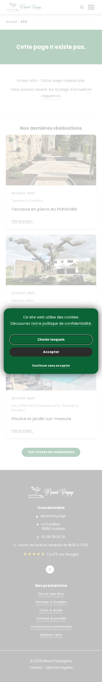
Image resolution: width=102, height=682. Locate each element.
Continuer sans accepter (51, 366)
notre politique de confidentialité (61, 323)
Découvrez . (51, 323)
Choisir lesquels (51, 339)
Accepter (51, 352)
